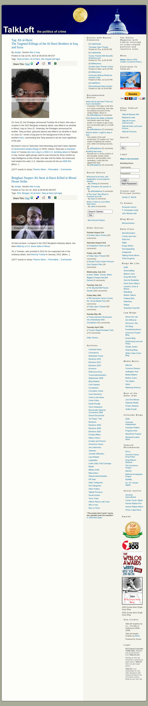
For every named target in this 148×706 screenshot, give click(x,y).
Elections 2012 (95, 362)
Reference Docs (95, 372)
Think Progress (128, 258)
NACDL (128, 471)
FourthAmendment (133, 329)
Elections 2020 (95, 431)
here (22, 138)
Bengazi (25, 193)
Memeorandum (128, 223)
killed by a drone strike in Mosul (33, 246)
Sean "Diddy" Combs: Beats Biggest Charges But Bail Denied (99, 277)
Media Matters (131, 375)
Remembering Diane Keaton (100, 86)
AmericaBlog (129, 271)
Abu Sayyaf (46, 59)
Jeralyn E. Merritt (129, 197)
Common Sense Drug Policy (132, 456)
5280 (126, 267)
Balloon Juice (129, 274)
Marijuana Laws (128, 117)
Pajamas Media (131, 403)
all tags (56, 59)
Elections (92, 422)
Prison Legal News (133, 510)
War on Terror (94, 508)
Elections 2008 (95, 428)
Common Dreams (132, 368)
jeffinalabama (95, 115)
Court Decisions (95, 394)
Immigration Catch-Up (97, 246)
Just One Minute (132, 400)
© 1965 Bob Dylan (94, 518)
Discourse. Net (131, 323)
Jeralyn (17, 52)
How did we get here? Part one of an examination (99, 103)
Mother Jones (131, 378)
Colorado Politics (132, 428)
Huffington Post (131, 372)
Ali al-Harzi (35, 59)
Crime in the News (96, 397)
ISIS (19, 193)
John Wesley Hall (129, 213)
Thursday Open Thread (98, 47)
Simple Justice (131, 347)
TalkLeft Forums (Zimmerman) (128, 122)
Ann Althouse (131, 320)
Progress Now (131, 431)
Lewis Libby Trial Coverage (100, 463)
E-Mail (123, 62)
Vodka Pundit (131, 409)
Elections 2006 (95, 425)
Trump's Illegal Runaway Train (100, 330)
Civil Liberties (94, 385)
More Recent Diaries (96, 220)
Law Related (94, 457)
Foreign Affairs (95, 435)
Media (91, 466)
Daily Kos (126, 239)
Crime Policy (94, 400)
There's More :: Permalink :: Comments (52, 169)
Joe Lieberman (95, 447)
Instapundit (126, 252)
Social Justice (94, 495)
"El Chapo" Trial (95, 419)
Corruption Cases (96, 391)
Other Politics (94, 489)
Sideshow (128, 301)
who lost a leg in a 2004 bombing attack (47, 152)
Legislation (93, 460)
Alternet (128, 365)
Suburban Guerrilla (131, 308)
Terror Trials (93, 498)
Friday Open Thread (96, 256)
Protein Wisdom (132, 406)
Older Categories (96, 483)
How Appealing (128, 249)
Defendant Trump (96, 356)
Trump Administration (97, 375)
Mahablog (128, 292)
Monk (137, 636)
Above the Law (131, 317)
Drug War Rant (130, 277)
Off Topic (92, 479)
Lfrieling (94, 183)
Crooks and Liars (129, 236)
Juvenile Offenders (96, 454)
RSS (135, 60)
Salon (127, 384)
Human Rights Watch (134, 507)
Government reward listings (26, 149)
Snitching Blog (131, 350)
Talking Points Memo (130, 255)
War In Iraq (35, 52)
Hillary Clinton (94, 438)
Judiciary (92, 451)
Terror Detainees (95, 407)
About (129, 60)
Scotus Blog (130, 338)
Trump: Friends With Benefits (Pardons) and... (101, 57)
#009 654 (66, 161)
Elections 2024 (95, 365)
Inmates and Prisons (97, 441)
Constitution (93, 388)
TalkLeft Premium (129, 132)
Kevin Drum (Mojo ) (132, 283)
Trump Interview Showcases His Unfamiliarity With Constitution (99, 320)
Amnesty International (130, 496)
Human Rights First (133, 503)
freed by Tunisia (38, 254)
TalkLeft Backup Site (130, 114)
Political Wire (129, 298)
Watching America (132, 387)
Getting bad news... (95, 151)
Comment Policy (134, 62)
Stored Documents (96, 415)
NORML (128, 479)
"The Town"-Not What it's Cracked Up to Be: (98, 195)
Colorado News (95, 349)
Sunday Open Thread (97, 235)
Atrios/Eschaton (128, 233)
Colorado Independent (130, 423)
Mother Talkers (130, 295)
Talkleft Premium (95, 492)
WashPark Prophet (133, 434)
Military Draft (94, 470)
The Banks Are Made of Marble (100, 118)
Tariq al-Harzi (23, 59)
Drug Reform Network (130, 461)
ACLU (127, 451)
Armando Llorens (129, 207)
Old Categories (95, 486)
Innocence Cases (96, 444)
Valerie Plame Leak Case (99, 502)
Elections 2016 (95, 359)
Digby (124, 243)
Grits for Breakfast (131, 280)
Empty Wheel (127, 246)
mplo (93, 199)
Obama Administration (98, 476)
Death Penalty (94, 404)
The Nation (130, 381)
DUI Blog (129, 326)
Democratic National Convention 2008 (97, 411)
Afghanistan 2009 (96, 378)
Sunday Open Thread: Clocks (101, 67)
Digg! (27, 64)
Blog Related (94, 381)
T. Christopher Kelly (130, 210)
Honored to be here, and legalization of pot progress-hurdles (98, 179)
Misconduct (93, 473)
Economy (92, 369)
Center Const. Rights (134, 500)
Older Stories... (93, 338)
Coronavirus (94, 353)
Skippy (126, 305)
